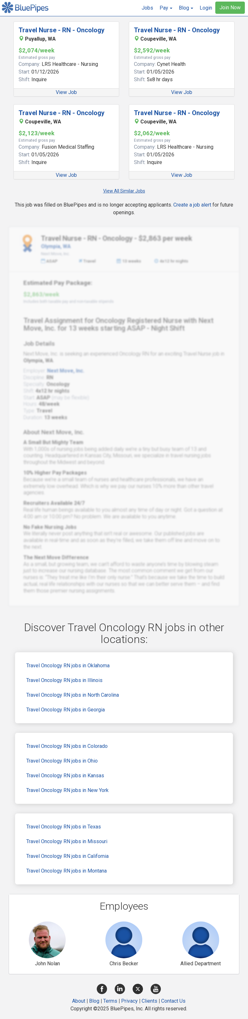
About (78, 1001)
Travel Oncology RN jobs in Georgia (65, 710)
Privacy (129, 1001)
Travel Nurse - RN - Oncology (61, 30)
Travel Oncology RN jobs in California (67, 856)
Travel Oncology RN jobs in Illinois (64, 680)
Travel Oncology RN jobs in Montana (66, 871)
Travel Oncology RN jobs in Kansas (65, 775)
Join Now (230, 7)
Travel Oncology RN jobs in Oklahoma (68, 665)
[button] (166, 8)
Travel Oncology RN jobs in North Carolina (72, 695)
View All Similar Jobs (124, 190)
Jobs (147, 8)
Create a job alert (192, 205)
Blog (94, 1001)
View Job (66, 92)
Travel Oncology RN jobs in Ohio (62, 761)
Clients (149, 1001)
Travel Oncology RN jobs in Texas (63, 827)
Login (206, 8)
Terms (110, 1001)
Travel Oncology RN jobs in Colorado (67, 746)
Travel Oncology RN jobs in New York (67, 790)
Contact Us (173, 1001)
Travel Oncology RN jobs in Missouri (66, 841)
